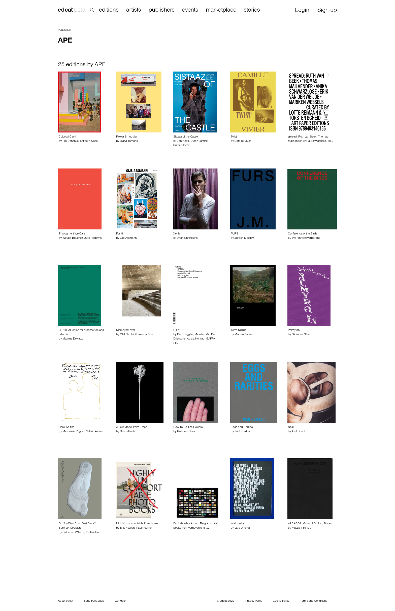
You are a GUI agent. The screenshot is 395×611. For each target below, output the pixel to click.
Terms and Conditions (313, 601)
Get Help (120, 601)
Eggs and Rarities (242, 427)
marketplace (221, 10)
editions (109, 10)
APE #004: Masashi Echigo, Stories (310, 523)
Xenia (176, 233)
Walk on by (237, 523)
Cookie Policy (281, 601)
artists (133, 10)
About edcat (65, 601)
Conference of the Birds (302, 233)
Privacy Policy (253, 601)
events (190, 10)
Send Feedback (94, 601)
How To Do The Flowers (188, 427)
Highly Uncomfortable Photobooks (137, 523)
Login (302, 11)
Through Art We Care (72, 233)
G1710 (178, 330)
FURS (234, 233)
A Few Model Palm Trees (131, 427)
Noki (290, 427)
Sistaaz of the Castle (185, 137)
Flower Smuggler (126, 137)
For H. (120, 233)
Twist (234, 137)
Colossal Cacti (67, 137)
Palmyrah (294, 330)
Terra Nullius (238, 330)
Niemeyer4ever (125, 330)
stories (252, 10)
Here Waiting (67, 427)
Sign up (327, 11)
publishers (162, 10)
